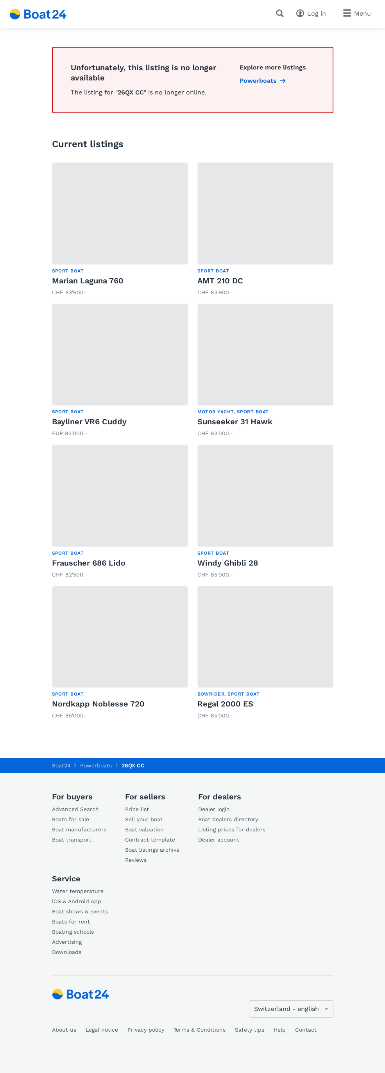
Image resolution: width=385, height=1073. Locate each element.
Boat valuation (144, 829)
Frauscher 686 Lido (88, 563)
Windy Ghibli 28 (227, 563)
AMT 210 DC (220, 280)
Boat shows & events (80, 911)
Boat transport (71, 839)
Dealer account (218, 839)
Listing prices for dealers (231, 829)
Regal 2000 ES (225, 703)
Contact (306, 1030)
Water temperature (78, 891)
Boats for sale (70, 819)
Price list (137, 809)
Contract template (150, 839)
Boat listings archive (152, 850)
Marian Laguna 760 (88, 280)
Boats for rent (71, 921)
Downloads (66, 952)
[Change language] (291, 1009)
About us (64, 1030)
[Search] (281, 13)
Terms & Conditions (200, 1030)
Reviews (136, 860)
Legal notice (102, 1030)
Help (280, 1030)
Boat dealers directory (228, 819)
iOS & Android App (76, 901)
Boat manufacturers (79, 829)
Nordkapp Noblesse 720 (98, 703)
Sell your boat (144, 819)
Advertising (67, 942)
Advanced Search (75, 809)
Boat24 (61, 765)
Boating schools (73, 932)
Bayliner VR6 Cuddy (89, 421)
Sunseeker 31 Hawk (234, 421)
